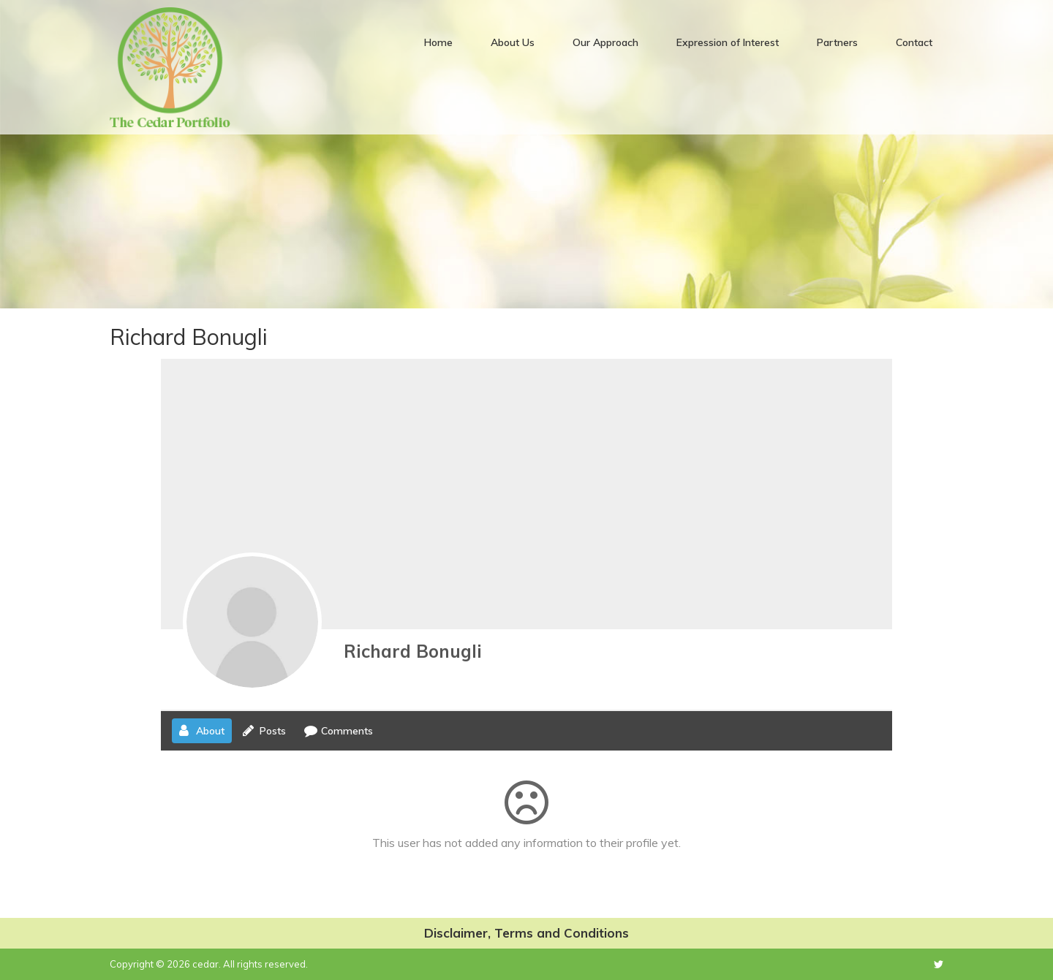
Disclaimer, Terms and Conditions (526, 933)
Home (438, 42)
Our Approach (605, 42)
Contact (914, 42)
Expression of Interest (727, 42)
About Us (513, 42)
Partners (837, 42)
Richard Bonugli (413, 651)
